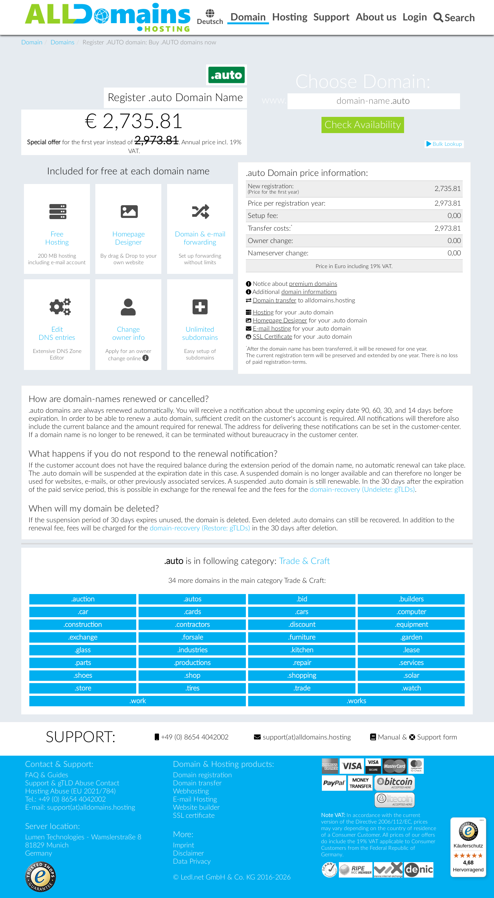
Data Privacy (192, 861)
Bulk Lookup (444, 144)
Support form (433, 737)
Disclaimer (188, 853)
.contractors (192, 624)
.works (356, 701)
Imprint (183, 845)
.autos (192, 599)
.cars (301, 612)
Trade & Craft (304, 561)
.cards (192, 612)
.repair (302, 663)
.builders (411, 599)
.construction (82, 624)
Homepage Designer (280, 320)
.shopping (301, 675)
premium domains (313, 284)
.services (411, 663)
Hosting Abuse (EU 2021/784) (70, 791)
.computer (411, 612)
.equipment (411, 624)
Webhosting (191, 791)
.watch (411, 688)
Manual (385, 737)
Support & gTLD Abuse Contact (72, 783)
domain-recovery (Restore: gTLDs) (200, 528)
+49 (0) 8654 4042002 (191, 737)
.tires (192, 688)
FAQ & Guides (46, 775)
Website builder (196, 807)
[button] (452, 101)
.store (82, 688)
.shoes (82, 675)
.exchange (82, 637)
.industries (192, 650)
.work (137, 701)
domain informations (309, 292)
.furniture (301, 637)
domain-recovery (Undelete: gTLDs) (362, 489)
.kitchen (301, 650)
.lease (411, 650)
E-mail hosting (272, 329)
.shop (192, 675)
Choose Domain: (363, 81)
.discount (301, 624)
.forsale (192, 637)
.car (83, 612)
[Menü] (481, 822)
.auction (83, 599)
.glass (82, 650)
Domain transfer (274, 300)
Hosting (263, 312)
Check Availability (363, 125)
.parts (82, 663)
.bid (301, 599)
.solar (411, 675)
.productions (192, 663)
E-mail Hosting (195, 799)
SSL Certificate (272, 337)
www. (274, 101)
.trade (301, 688)
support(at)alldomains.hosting (302, 737)
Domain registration (202, 775)
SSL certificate (194, 815)
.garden (411, 637)
